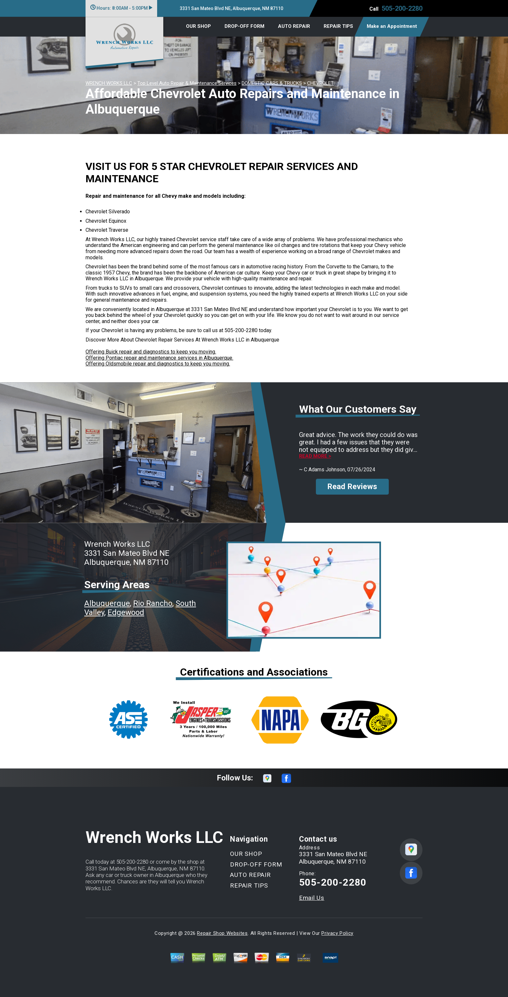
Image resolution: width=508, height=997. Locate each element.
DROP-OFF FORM (244, 26)
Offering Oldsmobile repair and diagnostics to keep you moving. (158, 364)
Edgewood (126, 612)
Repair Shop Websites (222, 933)
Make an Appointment (392, 26)
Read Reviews (352, 486)
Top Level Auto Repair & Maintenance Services (187, 83)
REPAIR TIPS (338, 26)
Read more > (315, 456)
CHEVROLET (320, 83)
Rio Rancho (152, 603)
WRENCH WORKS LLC (109, 83)
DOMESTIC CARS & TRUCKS (272, 83)
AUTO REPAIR (294, 26)
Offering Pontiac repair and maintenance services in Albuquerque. (159, 358)
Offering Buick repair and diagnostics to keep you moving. (151, 352)
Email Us (311, 898)
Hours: (121, 8)
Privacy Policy (337, 933)
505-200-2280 (402, 8)
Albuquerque (107, 603)
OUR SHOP (198, 26)
